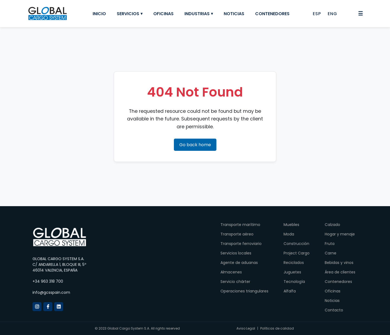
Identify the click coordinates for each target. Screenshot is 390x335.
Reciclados (294, 262)
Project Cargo (297, 253)
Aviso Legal (245, 328)
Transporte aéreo (236, 234)
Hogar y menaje (340, 234)
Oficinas (163, 14)
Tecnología (294, 281)
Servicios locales (235, 253)
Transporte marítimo (240, 224)
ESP (317, 14)
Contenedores (272, 14)
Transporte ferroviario (241, 243)
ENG (332, 14)
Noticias (234, 14)
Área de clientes (340, 272)
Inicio (99, 14)
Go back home (195, 145)
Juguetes (292, 272)
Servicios (128, 14)
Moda (289, 234)
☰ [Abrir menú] (360, 13)
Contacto (334, 310)
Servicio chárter (235, 281)
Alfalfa (290, 291)
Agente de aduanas (239, 262)
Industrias (197, 14)
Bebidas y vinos (339, 262)
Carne (330, 253)
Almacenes (231, 272)
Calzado (332, 224)
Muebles (291, 224)
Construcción (296, 243)
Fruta (329, 243)
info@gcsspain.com (51, 292)
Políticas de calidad (277, 328)
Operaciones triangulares (244, 291)
